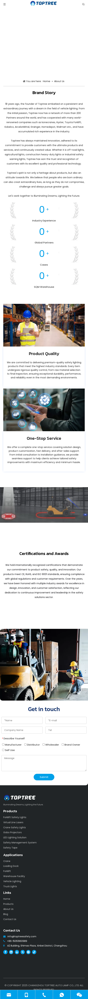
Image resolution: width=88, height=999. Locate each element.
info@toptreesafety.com (22, 936)
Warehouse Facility (14, 876)
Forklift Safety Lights (14, 817)
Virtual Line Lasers (13, 822)
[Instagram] (28, 952)
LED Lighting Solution (14, 837)
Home (6, 899)
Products (8, 904)
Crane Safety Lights (14, 827)
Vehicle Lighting (12, 881)
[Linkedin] (11, 952)
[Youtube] (17, 952)
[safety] (44, 665)
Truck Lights (10, 886)
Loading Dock (11, 866)
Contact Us (9, 919)
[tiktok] (34, 952)
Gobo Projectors (12, 832)
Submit (44, 777)
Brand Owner (71, 744)
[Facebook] (5, 952)
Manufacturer (12, 744)
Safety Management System (20, 842)
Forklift (7, 871)
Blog (5, 914)
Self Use (8, 750)
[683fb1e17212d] (44, 325)
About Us (8, 909)
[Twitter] (23, 952)
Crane (6, 861)
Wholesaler (51, 744)
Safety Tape (10, 847)
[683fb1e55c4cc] (44, 410)
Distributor (32, 744)
